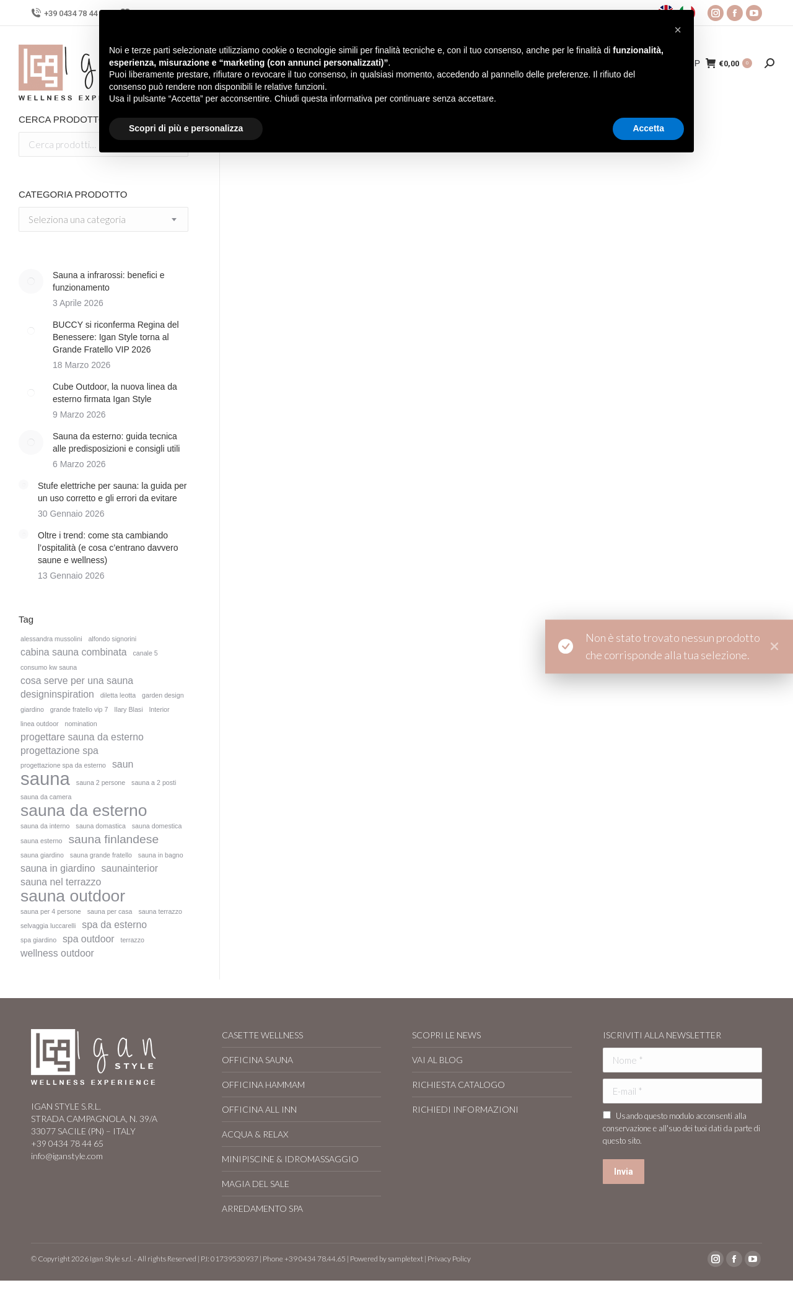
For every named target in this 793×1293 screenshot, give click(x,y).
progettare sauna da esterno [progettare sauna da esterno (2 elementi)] (82, 737)
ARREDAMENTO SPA (262, 1208)
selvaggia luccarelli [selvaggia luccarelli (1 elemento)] (48, 925)
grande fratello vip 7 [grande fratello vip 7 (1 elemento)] (79, 709)
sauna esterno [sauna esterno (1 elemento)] (41, 840)
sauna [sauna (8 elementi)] (45, 779)
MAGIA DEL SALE (255, 1183)
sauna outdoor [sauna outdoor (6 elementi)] (72, 896)
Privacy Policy (449, 1258)
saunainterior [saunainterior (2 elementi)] (129, 868)
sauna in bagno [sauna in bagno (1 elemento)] (160, 855)
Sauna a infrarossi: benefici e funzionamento (109, 281)
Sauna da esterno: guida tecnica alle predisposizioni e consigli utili (116, 442)
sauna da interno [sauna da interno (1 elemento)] (44, 826)
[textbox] (77, 220)
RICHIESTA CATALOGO (458, 1084)
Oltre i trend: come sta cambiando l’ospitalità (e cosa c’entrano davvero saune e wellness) (108, 547)
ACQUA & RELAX (255, 1134)
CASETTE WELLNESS (262, 1035)
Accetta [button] (648, 128)
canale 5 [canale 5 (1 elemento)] (145, 653)
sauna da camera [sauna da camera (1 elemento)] (45, 796)
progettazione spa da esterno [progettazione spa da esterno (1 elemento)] (63, 765)
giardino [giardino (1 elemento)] (32, 709)
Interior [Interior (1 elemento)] (159, 709)
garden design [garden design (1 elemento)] (163, 695)
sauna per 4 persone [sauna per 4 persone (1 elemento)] (50, 911)
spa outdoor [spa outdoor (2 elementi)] (89, 939)
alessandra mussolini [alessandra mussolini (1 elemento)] (51, 638)
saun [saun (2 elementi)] (122, 764)
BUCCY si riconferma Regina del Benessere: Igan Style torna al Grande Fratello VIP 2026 (116, 337)
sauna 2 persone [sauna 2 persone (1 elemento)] (100, 782)
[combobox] (103, 219)
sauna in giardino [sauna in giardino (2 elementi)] (57, 868)
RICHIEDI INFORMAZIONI (465, 1109)
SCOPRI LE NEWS (446, 1035)
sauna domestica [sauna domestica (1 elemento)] (157, 826)
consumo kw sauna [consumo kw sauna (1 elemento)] (48, 667)
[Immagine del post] (31, 281)
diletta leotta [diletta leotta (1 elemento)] (118, 695)
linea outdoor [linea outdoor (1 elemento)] (39, 723)
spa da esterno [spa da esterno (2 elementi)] (114, 924)
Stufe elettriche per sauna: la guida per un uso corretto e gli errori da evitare (112, 492)
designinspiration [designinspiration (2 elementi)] (57, 694)
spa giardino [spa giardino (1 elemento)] (38, 940)
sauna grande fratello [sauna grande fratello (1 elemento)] (101, 855)
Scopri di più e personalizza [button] (186, 128)
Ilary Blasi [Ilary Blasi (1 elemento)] (128, 709)
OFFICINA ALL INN (259, 1109)
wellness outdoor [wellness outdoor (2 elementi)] (57, 953)
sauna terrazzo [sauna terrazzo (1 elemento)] (160, 911)
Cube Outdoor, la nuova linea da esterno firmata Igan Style (115, 393)
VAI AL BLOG (437, 1059)
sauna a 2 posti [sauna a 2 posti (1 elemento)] (153, 782)
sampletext (405, 1258)
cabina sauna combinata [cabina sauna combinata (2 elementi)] (73, 652)
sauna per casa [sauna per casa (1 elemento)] (110, 911)
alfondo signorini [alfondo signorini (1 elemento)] (112, 638)
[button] (678, 30)
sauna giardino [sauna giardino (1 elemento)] (42, 855)
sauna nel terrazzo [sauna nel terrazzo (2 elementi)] (60, 882)
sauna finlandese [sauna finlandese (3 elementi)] (113, 839)
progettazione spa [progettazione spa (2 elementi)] (59, 750)
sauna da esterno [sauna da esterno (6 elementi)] (83, 810)
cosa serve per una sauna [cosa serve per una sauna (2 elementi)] (76, 680)
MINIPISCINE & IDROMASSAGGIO (290, 1159)
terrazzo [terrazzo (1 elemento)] (132, 940)
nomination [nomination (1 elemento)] (81, 723)
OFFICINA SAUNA (257, 1059)
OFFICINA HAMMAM (263, 1084)
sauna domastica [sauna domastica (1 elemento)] (101, 826)
